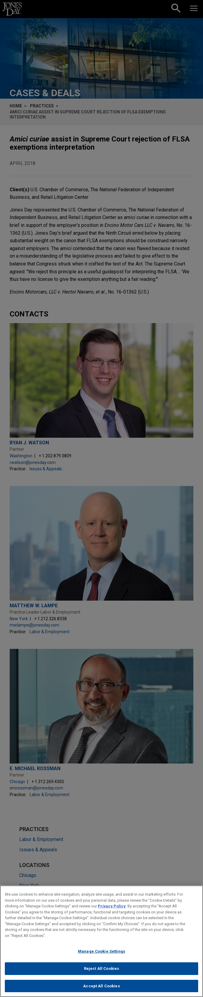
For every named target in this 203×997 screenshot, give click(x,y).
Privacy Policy (112, 913)
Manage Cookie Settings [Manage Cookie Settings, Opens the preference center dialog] (101, 959)
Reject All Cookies (101, 975)
